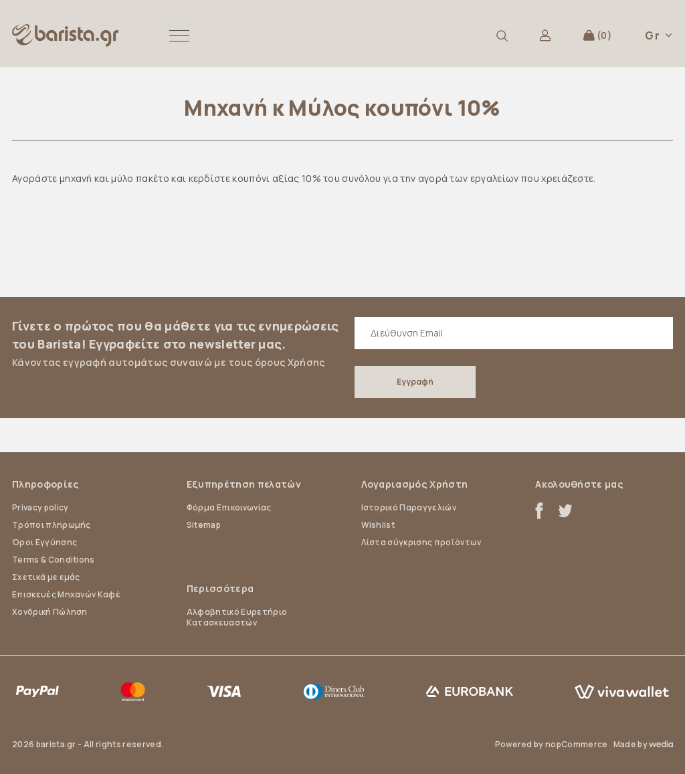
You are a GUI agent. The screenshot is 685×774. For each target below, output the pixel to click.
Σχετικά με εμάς (46, 577)
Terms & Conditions (53, 559)
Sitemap (204, 524)
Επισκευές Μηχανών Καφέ (66, 594)
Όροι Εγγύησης (44, 542)
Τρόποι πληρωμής (51, 524)
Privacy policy (40, 507)
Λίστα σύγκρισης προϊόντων (421, 542)
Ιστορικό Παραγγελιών (408, 507)
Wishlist (378, 524)
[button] (179, 35)
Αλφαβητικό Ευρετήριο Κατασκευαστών (237, 617)
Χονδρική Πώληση (50, 611)
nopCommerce (576, 744)
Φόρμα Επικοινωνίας (229, 507)
